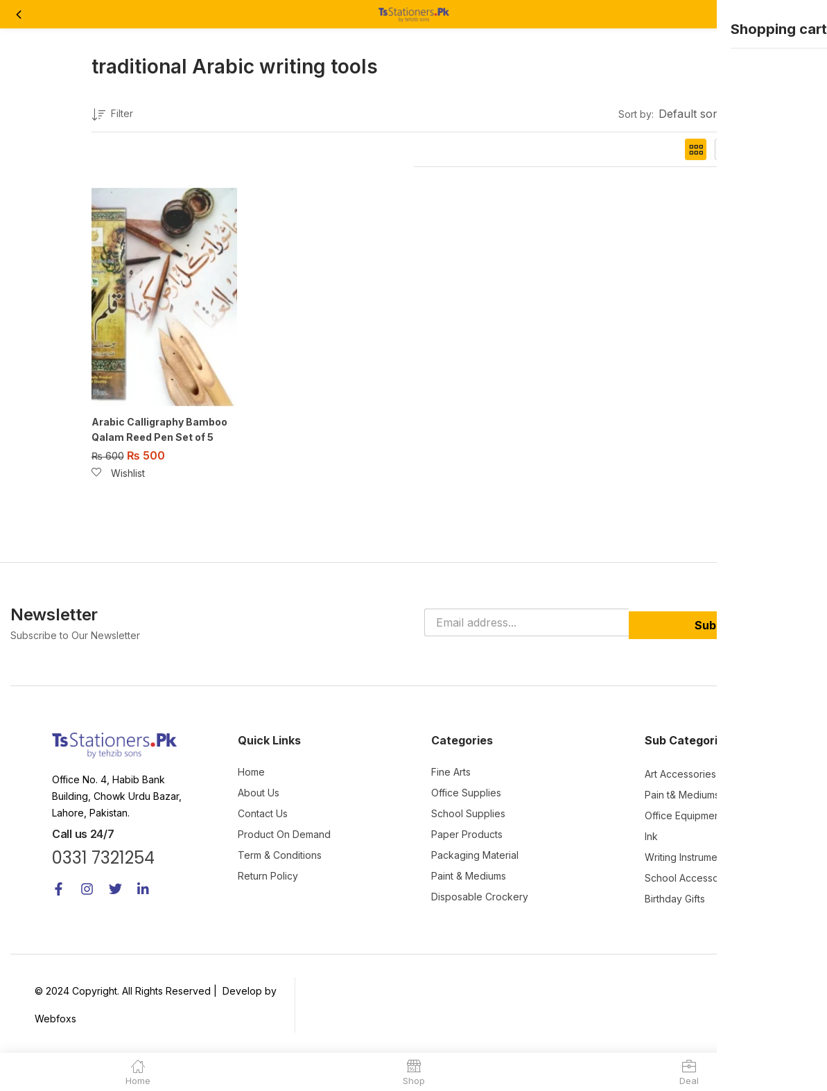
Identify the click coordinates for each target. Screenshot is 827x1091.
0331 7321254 (103, 856)
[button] (804, 14)
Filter (112, 115)
